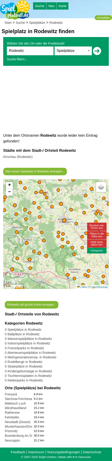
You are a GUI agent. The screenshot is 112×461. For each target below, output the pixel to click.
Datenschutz (92, 452)
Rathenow (12, 412)
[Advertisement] (56, 101)
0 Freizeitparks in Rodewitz (24, 348)
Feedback (18, 452)
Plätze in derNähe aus (97, 234)
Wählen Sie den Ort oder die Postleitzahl (35, 43)
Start (8, 22)
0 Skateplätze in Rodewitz (24, 366)
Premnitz (11, 431)
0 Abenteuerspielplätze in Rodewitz (30, 352)
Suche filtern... (17, 59)
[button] (22, 288)
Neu (52, 6)
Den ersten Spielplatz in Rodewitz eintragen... (35, 171)
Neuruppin (12, 440)
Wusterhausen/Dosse (20, 426)
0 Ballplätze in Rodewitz (22, 334)
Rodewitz (56, 22)
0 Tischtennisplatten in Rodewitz (28, 376)
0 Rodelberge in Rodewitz (23, 362)
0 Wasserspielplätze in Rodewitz (28, 339)
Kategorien (97, 250)
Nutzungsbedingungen (63, 452)
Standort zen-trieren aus (96, 226)
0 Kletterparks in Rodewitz (24, 380)
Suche (39, 6)
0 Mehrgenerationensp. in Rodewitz (30, 357)
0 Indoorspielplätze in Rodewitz (27, 343)
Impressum (36, 452)
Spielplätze (37, 22)
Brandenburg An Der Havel (24, 435)
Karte (62, 6)
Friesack (11, 394)
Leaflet (82, 287)
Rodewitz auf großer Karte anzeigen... (31, 304)
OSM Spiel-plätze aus (96, 243)
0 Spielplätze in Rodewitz (23, 329)
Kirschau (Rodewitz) (18, 157)
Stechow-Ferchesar (19, 399)
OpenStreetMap (100, 287)
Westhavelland (15, 408)
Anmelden (103, 17)
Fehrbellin (12, 417)
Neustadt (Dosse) (17, 422)
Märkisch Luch (15, 403)
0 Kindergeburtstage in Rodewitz (28, 371)
